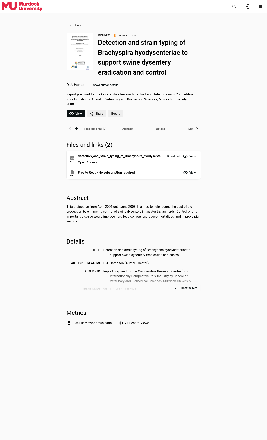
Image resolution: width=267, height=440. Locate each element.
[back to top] (76, 128)
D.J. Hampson (78, 85)
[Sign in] (247, 6)
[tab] (95, 129)
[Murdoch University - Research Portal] (22, 6)
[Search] (234, 6)
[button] (173, 156)
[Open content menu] (260, 6)
